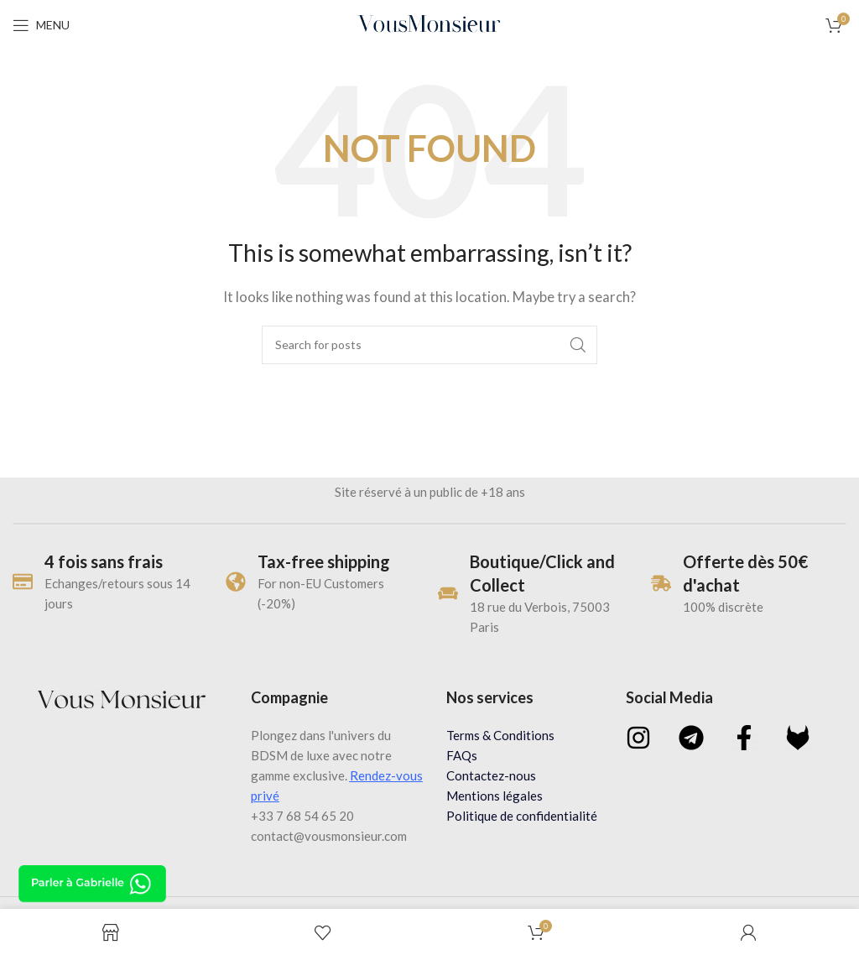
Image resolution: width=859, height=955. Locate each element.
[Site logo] (429, 23)
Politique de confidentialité (521, 815)
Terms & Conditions (500, 735)
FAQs (461, 755)
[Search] (429, 345)
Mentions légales (494, 795)
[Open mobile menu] (41, 25)
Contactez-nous (491, 775)
